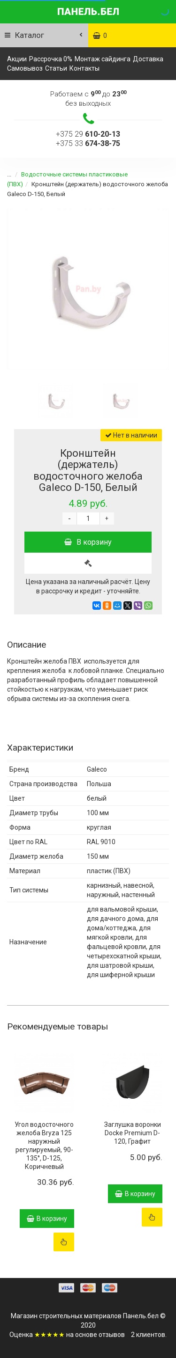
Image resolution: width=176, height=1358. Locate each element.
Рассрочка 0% (50, 59)
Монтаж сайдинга (102, 59)
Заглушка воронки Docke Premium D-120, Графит (132, 1133)
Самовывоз (25, 68)
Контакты (84, 68)
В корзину (88, 542)
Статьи (56, 68)
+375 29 (88, 134)
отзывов (112, 1334)
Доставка (148, 59)
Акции (17, 59)
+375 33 (88, 143)
